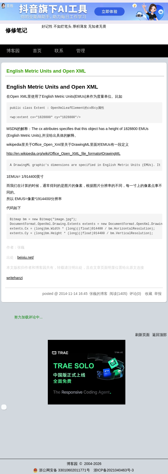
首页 (37, 50)
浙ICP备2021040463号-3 (114, 470)
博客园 (13, 50)
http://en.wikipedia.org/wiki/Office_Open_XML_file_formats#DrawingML (63, 153)
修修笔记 (16, 30)
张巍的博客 (98, 294)
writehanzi (14, 278)
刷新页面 (142, 335)
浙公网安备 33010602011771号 (61, 470)
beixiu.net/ (25, 257)
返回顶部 (159, 335)
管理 (80, 50)
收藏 (148, 294)
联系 (59, 50)
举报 (158, 294)
